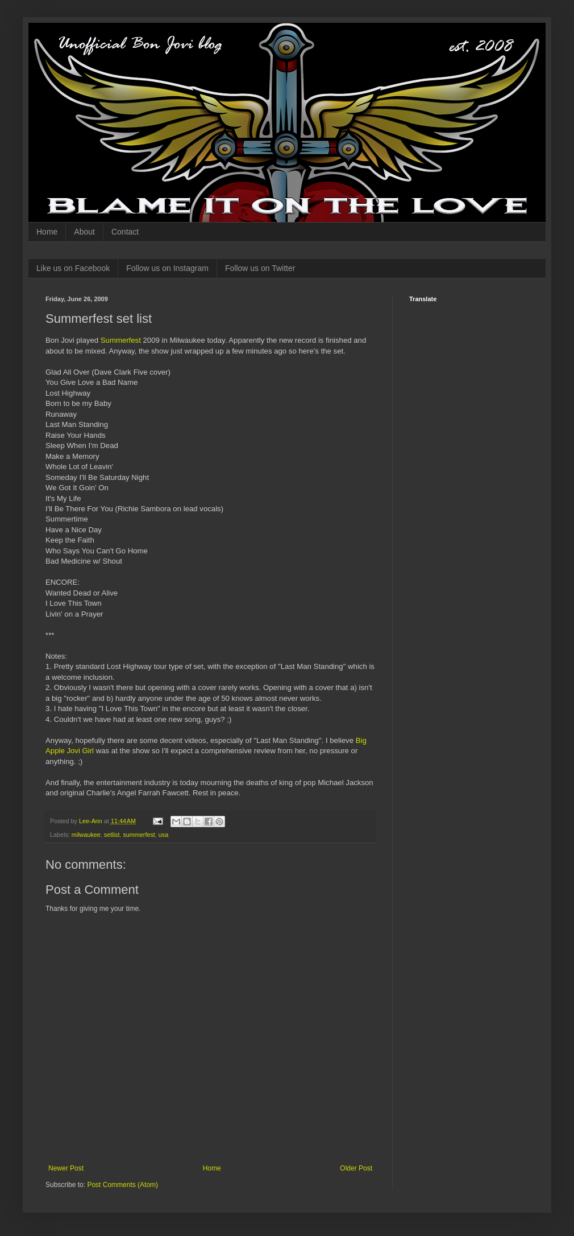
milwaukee (86, 834)
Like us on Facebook (73, 268)
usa (163, 834)
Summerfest (121, 340)
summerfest (139, 834)
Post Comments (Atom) (122, 1185)
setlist (112, 834)
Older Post (356, 1168)
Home (46, 231)
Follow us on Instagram (167, 268)
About (84, 231)
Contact (125, 231)
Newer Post (66, 1168)
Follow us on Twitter (260, 268)
